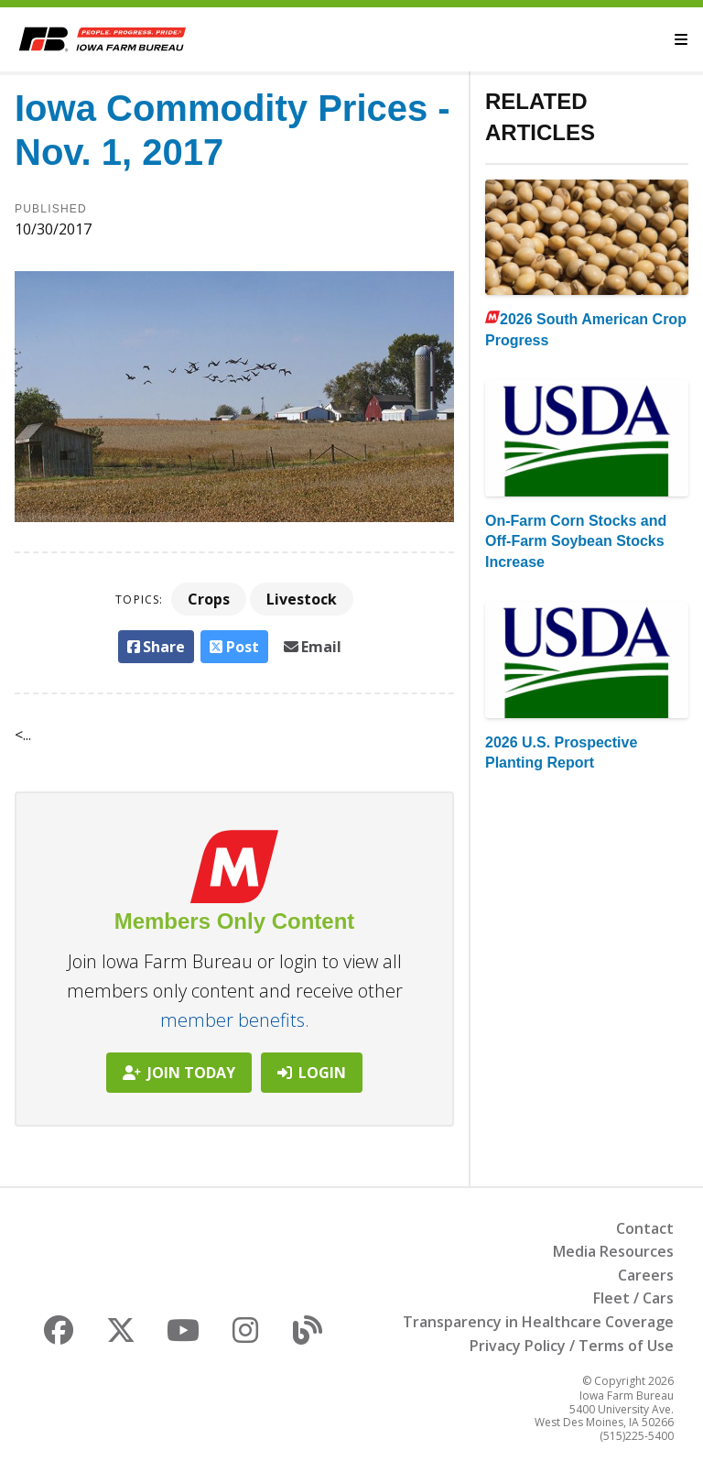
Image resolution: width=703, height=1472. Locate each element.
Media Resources (613, 1251)
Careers (646, 1275)
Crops (209, 599)
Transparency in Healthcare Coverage (538, 1322)
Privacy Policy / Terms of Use (572, 1346)
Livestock (301, 599)
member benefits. (234, 1020)
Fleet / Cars (633, 1298)
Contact (645, 1228)
